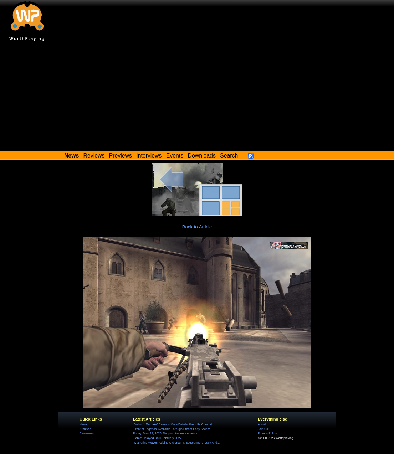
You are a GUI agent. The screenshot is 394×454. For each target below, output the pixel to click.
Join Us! (263, 429)
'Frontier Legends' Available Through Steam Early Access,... (173, 429)
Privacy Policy (267, 433)
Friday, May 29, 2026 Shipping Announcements (165, 433)
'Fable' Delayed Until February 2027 (157, 438)
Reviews (94, 156)
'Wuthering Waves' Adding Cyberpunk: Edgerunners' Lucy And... (176, 442)
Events (174, 156)
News (83, 424)
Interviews (149, 156)
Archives (85, 429)
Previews (120, 156)
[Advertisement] (197, 98)
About (262, 424)
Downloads (202, 156)
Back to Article (197, 226)
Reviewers (87, 433)
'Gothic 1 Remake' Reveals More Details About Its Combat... (174, 424)
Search (229, 156)
